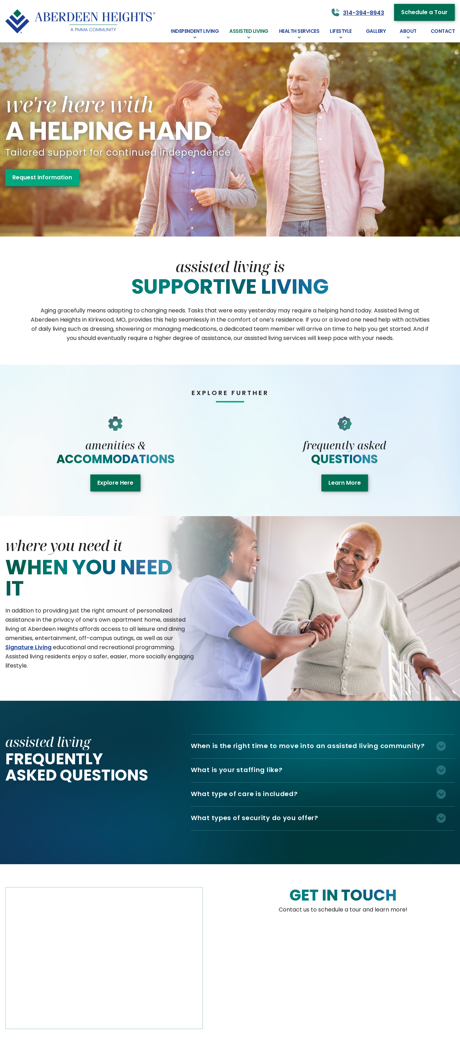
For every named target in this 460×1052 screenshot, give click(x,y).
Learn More (344, 483)
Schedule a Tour (424, 12)
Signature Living (28, 647)
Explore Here (115, 483)
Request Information (42, 177)
